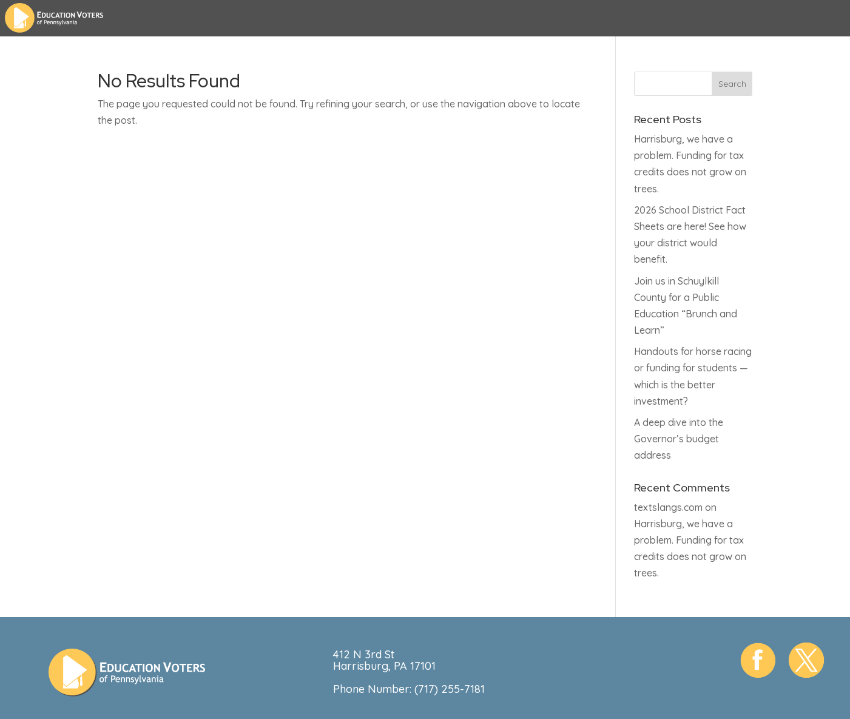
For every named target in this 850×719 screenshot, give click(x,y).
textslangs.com (668, 507)
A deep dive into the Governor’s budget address (678, 438)
